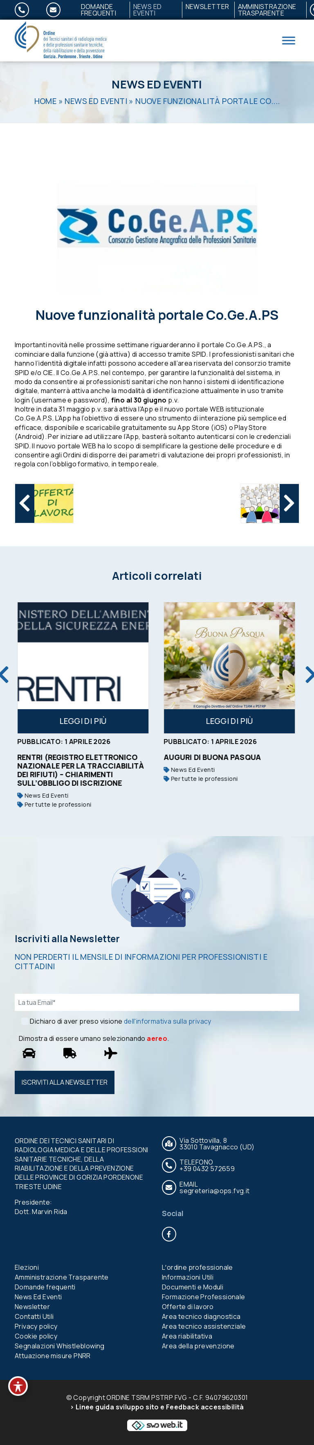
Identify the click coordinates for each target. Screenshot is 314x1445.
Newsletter (207, 6)
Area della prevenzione (198, 1345)
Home (45, 101)
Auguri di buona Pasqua (213, 757)
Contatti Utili (34, 1316)
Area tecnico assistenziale (204, 1326)
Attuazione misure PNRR (53, 1355)
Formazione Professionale (203, 1296)
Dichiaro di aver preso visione (120, 1021)
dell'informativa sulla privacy (167, 1021)
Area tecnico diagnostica (201, 1316)
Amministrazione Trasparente (267, 10)
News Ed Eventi (147, 10)
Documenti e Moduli (192, 1286)
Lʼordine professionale (197, 1267)
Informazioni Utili (187, 1277)
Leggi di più (84, 721)
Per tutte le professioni (55, 804)
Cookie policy (36, 1336)
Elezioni (27, 1267)
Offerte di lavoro (188, 1306)
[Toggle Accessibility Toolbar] (18, 1386)
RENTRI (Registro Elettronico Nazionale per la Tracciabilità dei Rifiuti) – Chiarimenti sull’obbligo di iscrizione (81, 770)
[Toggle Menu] (288, 40)
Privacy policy (36, 1326)
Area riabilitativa (187, 1336)
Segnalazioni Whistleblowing (60, 1345)
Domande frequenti (99, 10)
